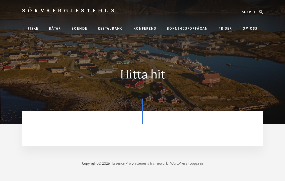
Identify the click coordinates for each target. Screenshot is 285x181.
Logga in (196, 163)
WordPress (178, 163)
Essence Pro (121, 163)
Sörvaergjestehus (69, 10)
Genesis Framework (152, 163)
